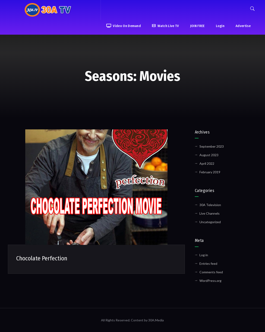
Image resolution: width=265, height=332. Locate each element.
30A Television (210, 205)
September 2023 (211, 146)
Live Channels (209, 213)
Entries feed (208, 263)
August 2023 (208, 155)
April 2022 (206, 163)
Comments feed (211, 272)
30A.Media (156, 320)
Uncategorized (210, 222)
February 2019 (209, 172)
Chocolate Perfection (41, 258)
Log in (203, 255)
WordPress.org (210, 281)
